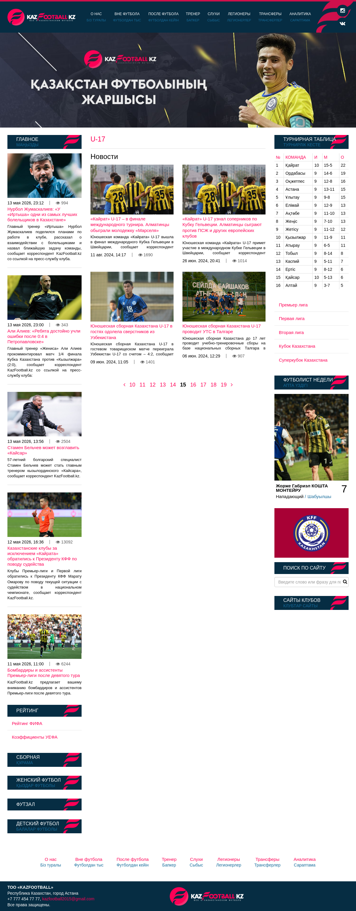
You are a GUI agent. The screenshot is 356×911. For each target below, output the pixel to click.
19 (224, 385)
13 (163, 385)
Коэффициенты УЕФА (35, 737)
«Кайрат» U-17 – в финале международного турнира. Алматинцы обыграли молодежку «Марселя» (129, 224)
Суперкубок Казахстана (303, 360)
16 (193, 385)
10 (132, 385)
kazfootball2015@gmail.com (68, 898)
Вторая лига (291, 332)
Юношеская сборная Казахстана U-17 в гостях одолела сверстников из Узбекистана (131, 331)
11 (142, 385)
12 (152, 385)
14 (173, 385)
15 (183, 385)
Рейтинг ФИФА (27, 723)
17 (203, 385)
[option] (178, 80)
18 (214, 385)
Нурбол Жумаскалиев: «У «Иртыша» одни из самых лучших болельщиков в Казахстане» (42, 214)
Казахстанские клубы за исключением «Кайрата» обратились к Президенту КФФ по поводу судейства (42, 556)
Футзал (25, 804)
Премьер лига (293, 304)
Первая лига (292, 318)
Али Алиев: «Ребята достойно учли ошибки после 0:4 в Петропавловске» (43, 336)
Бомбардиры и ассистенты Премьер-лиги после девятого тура (43, 672)
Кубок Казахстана (297, 346)
